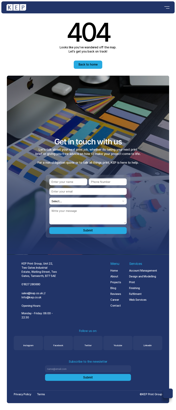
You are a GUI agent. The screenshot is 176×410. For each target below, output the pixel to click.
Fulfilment (135, 294)
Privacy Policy (22, 394)
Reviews (115, 294)
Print (132, 282)
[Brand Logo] (16, 7)
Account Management (143, 270)
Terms (41, 394)
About (114, 276)
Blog (113, 288)
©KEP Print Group (151, 394)
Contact (115, 305)
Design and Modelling (142, 276)
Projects (115, 282)
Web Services (137, 299)
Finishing (134, 288)
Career (114, 299)
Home (114, 270)
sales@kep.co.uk (32, 293)
